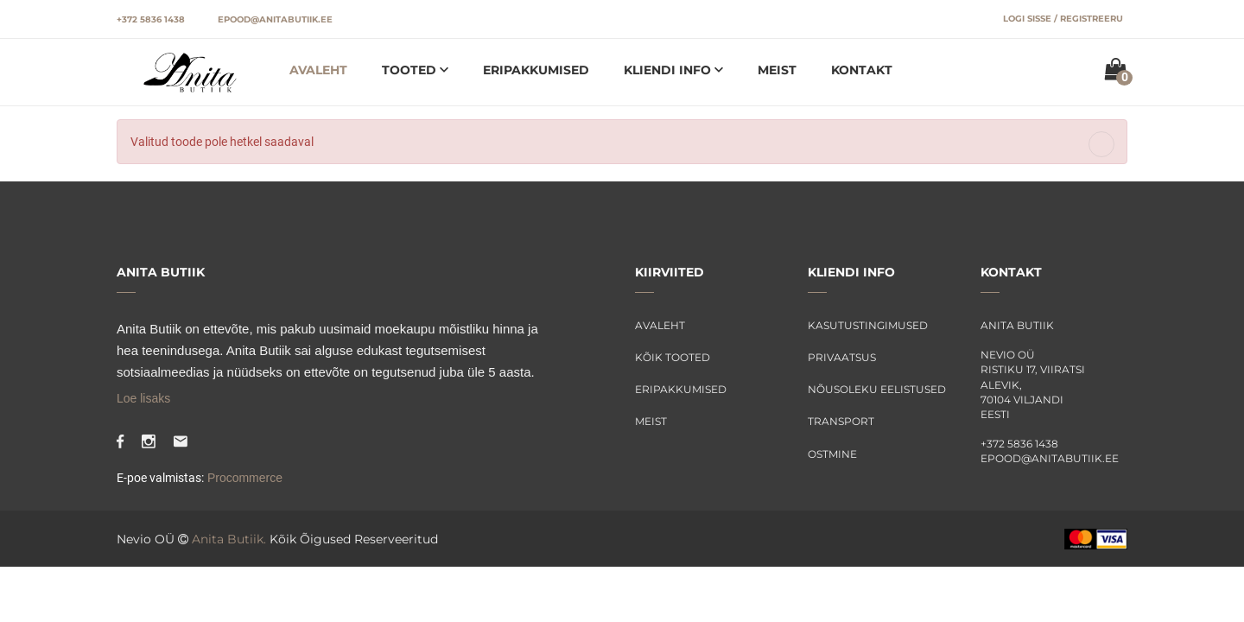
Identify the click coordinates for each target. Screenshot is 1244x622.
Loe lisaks (143, 398)
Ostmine (832, 453)
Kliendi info (669, 70)
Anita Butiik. (229, 539)
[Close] (1101, 144)
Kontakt (861, 70)
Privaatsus (842, 357)
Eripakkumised (536, 70)
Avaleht (318, 70)
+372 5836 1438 (151, 19)
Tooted (411, 70)
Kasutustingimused (868, 325)
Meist (777, 70)
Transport (841, 421)
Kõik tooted (672, 357)
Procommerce (243, 478)
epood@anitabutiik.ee (275, 19)
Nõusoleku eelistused (877, 389)
